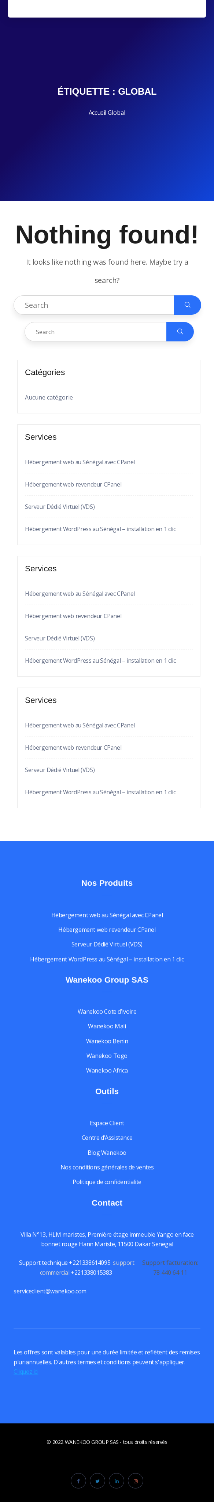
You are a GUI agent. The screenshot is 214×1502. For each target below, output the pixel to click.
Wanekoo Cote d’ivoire (107, 1019)
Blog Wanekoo (107, 1160)
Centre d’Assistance (107, 1145)
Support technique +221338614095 (65, 1270)
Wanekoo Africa (107, 1078)
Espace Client (107, 1131)
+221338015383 (92, 1280)
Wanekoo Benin (107, 1048)
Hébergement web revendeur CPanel (73, 484)
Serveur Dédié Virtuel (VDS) (60, 507)
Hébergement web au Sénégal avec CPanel (81, 462)
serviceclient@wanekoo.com (50, 1299)
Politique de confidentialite (107, 1189)
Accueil (97, 113)
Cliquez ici (26, 1379)
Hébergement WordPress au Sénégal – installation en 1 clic (101, 529)
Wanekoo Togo (107, 1063)
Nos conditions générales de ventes (107, 1175)
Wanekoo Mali (107, 1034)
